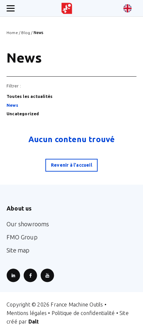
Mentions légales (27, 313)
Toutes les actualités (30, 96)
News (12, 105)
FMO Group (22, 237)
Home (12, 32)
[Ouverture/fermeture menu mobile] (11, 8)
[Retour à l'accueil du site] (66, 8)
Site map (18, 250)
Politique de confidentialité (83, 313)
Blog (25, 32)
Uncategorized (23, 113)
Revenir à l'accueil (71, 165)
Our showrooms (28, 224)
